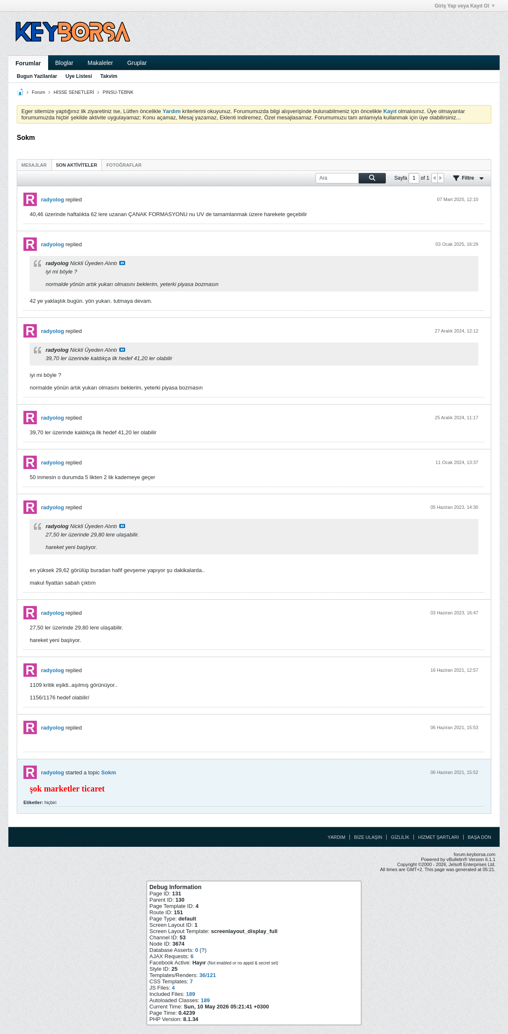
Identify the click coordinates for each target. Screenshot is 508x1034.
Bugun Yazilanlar (37, 76)
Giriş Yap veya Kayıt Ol (464, 6)
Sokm (108, 772)
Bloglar (64, 62)
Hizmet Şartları (438, 837)
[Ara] (351, 178)
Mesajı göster (122, 263)
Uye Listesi (78, 76)
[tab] (34, 164)
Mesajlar (34, 165)
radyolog (52, 199)
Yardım (336, 837)
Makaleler (100, 62)
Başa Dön (479, 837)
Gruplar (137, 62)
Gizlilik (400, 837)
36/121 (207, 975)
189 (190, 994)
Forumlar (28, 63)
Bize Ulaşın (368, 837)
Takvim (108, 76)
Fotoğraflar (123, 165)
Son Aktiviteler (76, 165)
